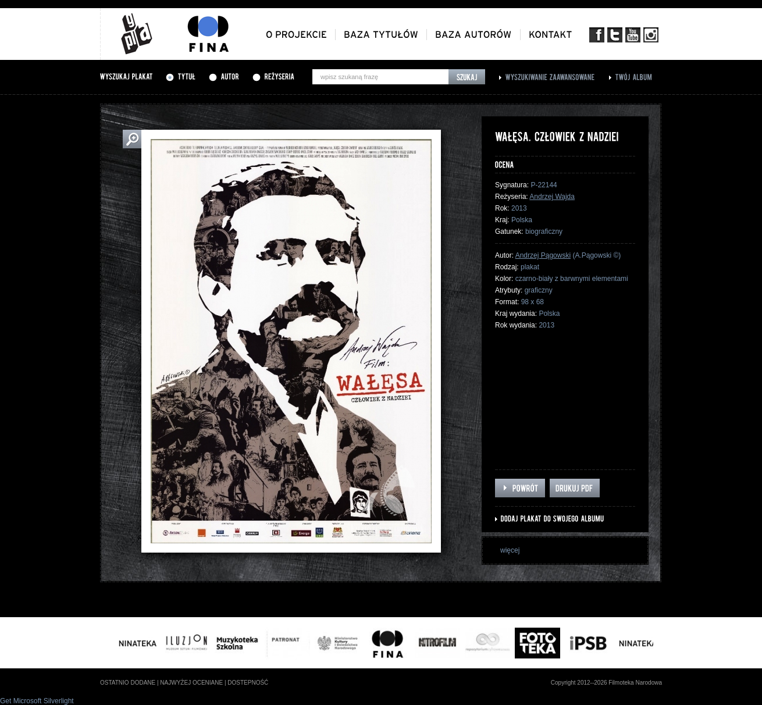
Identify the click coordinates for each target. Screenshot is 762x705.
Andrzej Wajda (552, 197)
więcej (509, 550)
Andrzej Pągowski (543, 255)
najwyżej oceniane (191, 682)
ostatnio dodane (127, 682)
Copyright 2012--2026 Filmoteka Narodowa (606, 682)
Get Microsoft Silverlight (37, 701)
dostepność (247, 682)
